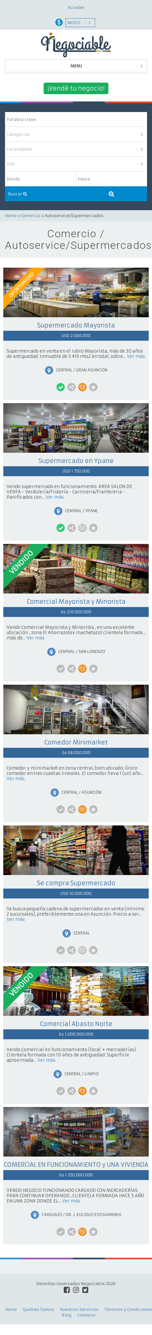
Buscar (17, 193)
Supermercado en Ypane (76, 461)
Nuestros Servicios (79, 1309)
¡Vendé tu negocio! (76, 88)
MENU (76, 65)
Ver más (136, 356)
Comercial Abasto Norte (76, 1024)
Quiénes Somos (38, 1309)
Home (11, 215)
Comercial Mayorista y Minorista (76, 601)
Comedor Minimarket (76, 742)
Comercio (30, 215)
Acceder (76, 7)
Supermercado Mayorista (76, 325)
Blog (66, 1315)
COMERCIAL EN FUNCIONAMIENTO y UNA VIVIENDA (76, 1164)
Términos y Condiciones (128, 1309)
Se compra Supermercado (76, 883)
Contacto (86, 1315)
